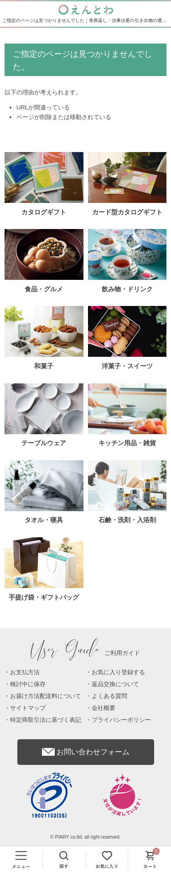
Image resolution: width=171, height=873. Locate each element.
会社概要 (103, 707)
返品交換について (115, 684)
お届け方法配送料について (45, 696)
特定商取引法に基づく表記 (45, 719)
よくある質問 (109, 696)
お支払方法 (25, 672)
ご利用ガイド (85, 652)
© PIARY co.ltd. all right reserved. (85, 837)
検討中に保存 (28, 684)
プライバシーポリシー (121, 719)
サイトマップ (28, 707)
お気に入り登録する (118, 672)
